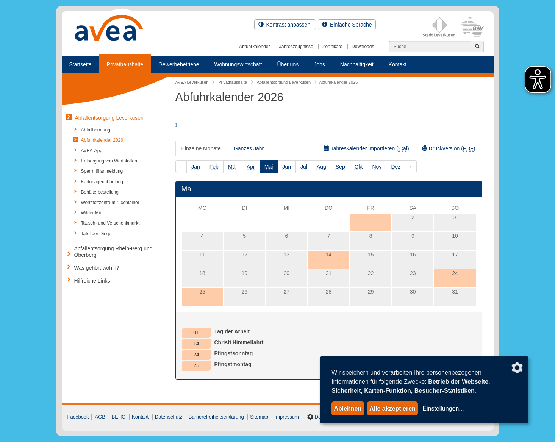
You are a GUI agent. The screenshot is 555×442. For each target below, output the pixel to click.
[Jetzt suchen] (477, 46)
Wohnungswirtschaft (238, 64)
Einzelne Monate (201, 148)
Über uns (288, 64)
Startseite (80, 64)
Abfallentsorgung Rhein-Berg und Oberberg (113, 251)
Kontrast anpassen (285, 25)
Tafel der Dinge (96, 233)
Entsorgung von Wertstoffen (109, 161)
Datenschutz (168, 417)
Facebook (78, 417)
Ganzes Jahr (249, 148)
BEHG (119, 417)
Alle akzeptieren (392, 408)
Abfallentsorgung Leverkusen (109, 118)
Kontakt (397, 64)
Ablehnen (347, 408)
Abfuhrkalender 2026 (102, 140)
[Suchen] (430, 46)
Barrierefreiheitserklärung (216, 417)
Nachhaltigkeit (357, 64)
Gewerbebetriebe (178, 64)
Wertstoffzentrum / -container (110, 202)
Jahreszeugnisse (296, 46)
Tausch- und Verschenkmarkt (110, 223)
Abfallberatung (95, 130)
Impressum (287, 417)
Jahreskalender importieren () (366, 148)
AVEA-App (91, 150)
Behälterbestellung (100, 192)
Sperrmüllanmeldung (102, 171)
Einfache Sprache (347, 25)
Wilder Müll (92, 213)
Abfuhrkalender (254, 46)
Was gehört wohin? (96, 268)
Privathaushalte (125, 64)
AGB (100, 417)
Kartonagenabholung (102, 181)
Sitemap (259, 417)
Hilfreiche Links (92, 281)
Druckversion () (448, 148)
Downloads (363, 46)
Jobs (319, 64)
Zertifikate (332, 46)
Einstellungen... (443, 408)
